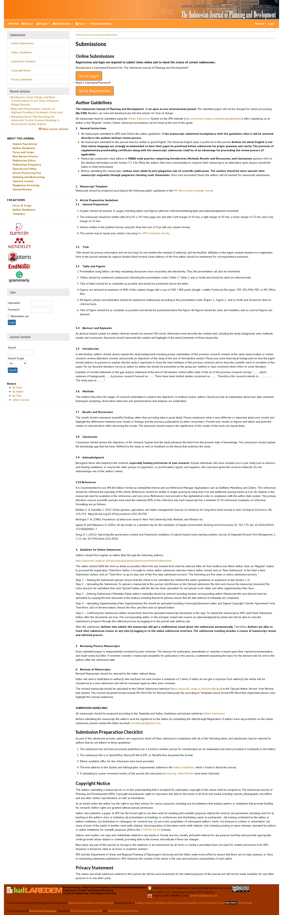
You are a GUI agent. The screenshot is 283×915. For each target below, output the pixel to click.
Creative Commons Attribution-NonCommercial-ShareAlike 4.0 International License (180, 902)
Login (271, 23)
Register (260, 23)
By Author (18, 391)
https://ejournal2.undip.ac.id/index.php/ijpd (196, 688)
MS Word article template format (193, 190)
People (42, 23)
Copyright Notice (21, 70)
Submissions (62, 23)
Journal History (22, 189)
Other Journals (21, 400)
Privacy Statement (21, 79)
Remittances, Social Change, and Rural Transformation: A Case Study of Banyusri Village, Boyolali (34, 100)
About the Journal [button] (93, 34)
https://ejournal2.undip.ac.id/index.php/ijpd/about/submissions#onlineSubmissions (124, 560)
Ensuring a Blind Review (180, 773)
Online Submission (139, 118)
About (26, 23)
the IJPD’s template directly (154, 233)
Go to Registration (94, 90)
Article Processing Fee (27, 173)
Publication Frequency (27, 164)
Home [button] (79, 34)
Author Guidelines (21, 52)
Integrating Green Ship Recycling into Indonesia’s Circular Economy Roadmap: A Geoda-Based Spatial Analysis (34, 120)
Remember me (20, 316)
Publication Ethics (24, 160)
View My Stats (244, 902)
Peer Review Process (25, 156)
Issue (80, 23)
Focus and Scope (23, 152)
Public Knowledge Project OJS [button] (86, 910)
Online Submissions (22, 43)
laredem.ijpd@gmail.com (146, 723)
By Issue (17, 387)
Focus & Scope (22, 205)
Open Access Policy (25, 168)
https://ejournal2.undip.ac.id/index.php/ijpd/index (213, 118)
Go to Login (89, 75)
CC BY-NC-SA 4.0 (150, 829)
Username (14, 303)
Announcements (100, 23)
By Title (17, 395)
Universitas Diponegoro (42, 910)
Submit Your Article (25, 144)
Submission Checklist (23, 61)
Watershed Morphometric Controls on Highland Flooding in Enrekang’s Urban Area (36, 110)
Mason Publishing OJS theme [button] (123, 910)
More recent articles (54, 129)
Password (13, 309)
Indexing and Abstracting (29, 177)
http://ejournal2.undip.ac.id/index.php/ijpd (91, 902)
